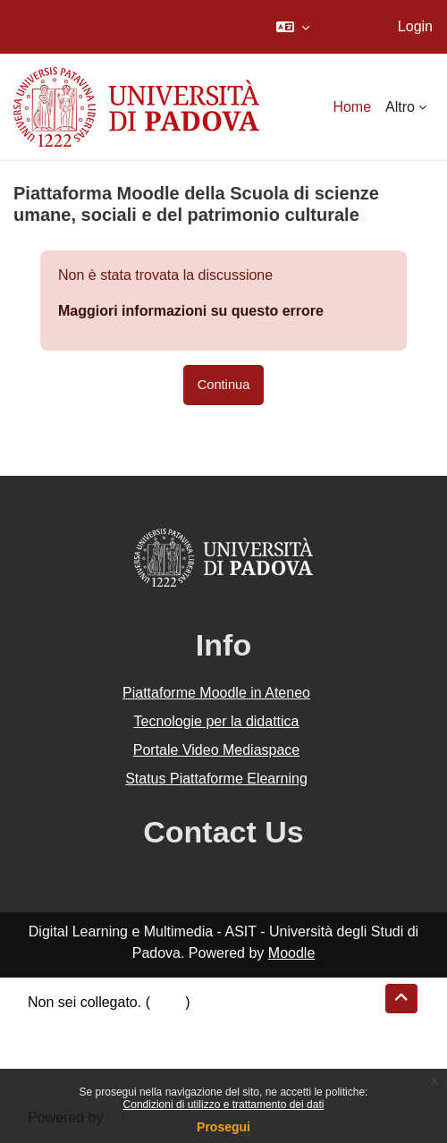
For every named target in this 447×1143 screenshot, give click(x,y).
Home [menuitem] (352, 106)
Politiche (54, 1045)
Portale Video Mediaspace (216, 750)
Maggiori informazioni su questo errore (191, 310)
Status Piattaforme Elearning (216, 778)
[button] (293, 27)
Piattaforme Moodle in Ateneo (216, 692)
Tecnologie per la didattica (216, 721)
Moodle (291, 953)
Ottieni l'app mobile (88, 1066)
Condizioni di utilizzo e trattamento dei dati (224, 1104)
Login (415, 26)
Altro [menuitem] (400, 106)
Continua (224, 384)
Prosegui (223, 1127)
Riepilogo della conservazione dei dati (148, 1023)
